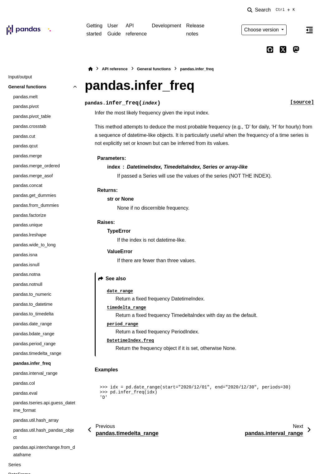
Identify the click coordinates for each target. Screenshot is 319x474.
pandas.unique (27, 224)
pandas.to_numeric (32, 294)
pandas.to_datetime (32, 304)
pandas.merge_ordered (36, 165)
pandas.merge (27, 155)
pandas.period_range (34, 343)
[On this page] (309, 30)
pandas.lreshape (29, 234)
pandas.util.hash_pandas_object (43, 434)
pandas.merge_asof (33, 175)
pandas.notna (26, 274)
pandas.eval (25, 393)
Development (166, 25)
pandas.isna (25, 254)
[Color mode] (296, 30)
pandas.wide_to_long (34, 244)
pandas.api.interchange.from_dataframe (44, 451)
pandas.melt (25, 96)
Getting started (94, 29)
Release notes (195, 29)
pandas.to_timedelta (33, 313)
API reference (136, 29)
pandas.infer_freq (32, 363)
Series (14, 464)
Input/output (20, 76)
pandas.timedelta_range (37, 353)
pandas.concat (27, 185)
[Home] (90, 69)
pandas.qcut (25, 145)
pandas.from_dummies (36, 205)
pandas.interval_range (35, 373)
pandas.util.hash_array (36, 420)
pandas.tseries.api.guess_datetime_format (44, 406)
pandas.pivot (26, 106)
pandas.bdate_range (33, 333)
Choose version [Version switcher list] (262, 29)
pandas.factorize (29, 215)
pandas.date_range (32, 323)
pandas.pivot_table (32, 116)
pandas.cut (24, 136)
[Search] (272, 10)
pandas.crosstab (29, 126)
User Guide (114, 29)
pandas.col (24, 383)
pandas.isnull (26, 264)
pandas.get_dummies (34, 195)
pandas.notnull (27, 284)
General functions (27, 86)
